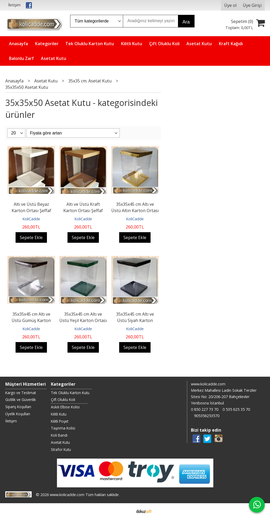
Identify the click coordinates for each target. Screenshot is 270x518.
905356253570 (206, 415)
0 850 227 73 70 (204, 409)
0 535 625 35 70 (236, 409)
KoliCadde (31, 218)
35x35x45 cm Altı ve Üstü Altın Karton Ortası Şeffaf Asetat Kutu (135, 210)
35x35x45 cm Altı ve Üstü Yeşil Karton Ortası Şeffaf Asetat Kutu (83, 320)
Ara (186, 22)
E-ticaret (126, 511)
